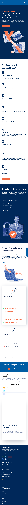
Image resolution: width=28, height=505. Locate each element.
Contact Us (16, 26)
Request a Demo (6, 26)
